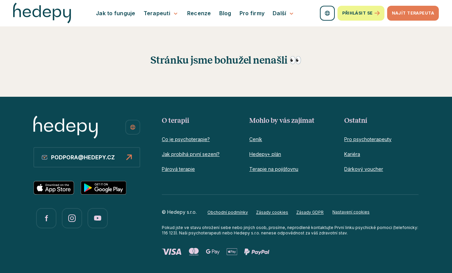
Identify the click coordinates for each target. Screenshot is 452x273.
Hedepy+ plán (265, 154)
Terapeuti (161, 13)
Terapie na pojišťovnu (273, 169)
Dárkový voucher (363, 169)
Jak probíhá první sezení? (191, 154)
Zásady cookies (272, 212)
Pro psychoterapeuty (368, 139)
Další (284, 13)
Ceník (255, 139)
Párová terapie (178, 169)
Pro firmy (252, 13)
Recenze (199, 13)
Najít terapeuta (413, 13)
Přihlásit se (360, 13)
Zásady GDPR (310, 212)
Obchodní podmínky (227, 212)
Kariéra (352, 154)
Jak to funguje (115, 13)
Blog (225, 13)
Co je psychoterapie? (186, 139)
